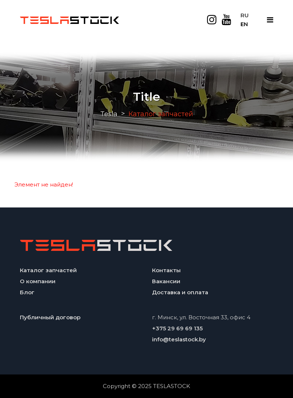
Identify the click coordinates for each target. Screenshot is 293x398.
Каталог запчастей (48, 270)
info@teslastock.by (179, 339)
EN (244, 24)
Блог (27, 292)
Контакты (166, 270)
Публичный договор (50, 317)
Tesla (108, 114)
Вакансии (166, 281)
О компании (37, 281)
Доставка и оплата (180, 292)
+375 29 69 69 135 (177, 328)
